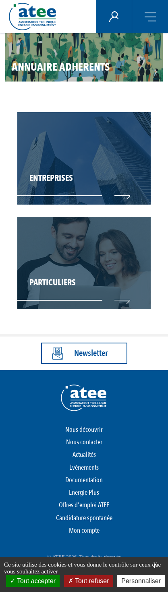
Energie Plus (84, 492)
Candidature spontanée (84, 518)
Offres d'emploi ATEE (84, 505)
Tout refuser (88, 580)
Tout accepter (33, 580)
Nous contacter (84, 442)
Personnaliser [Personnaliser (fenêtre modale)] (141, 580)
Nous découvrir (84, 429)
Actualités (84, 454)
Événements (84, 467)
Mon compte (84, 530)
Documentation (84, 480)
